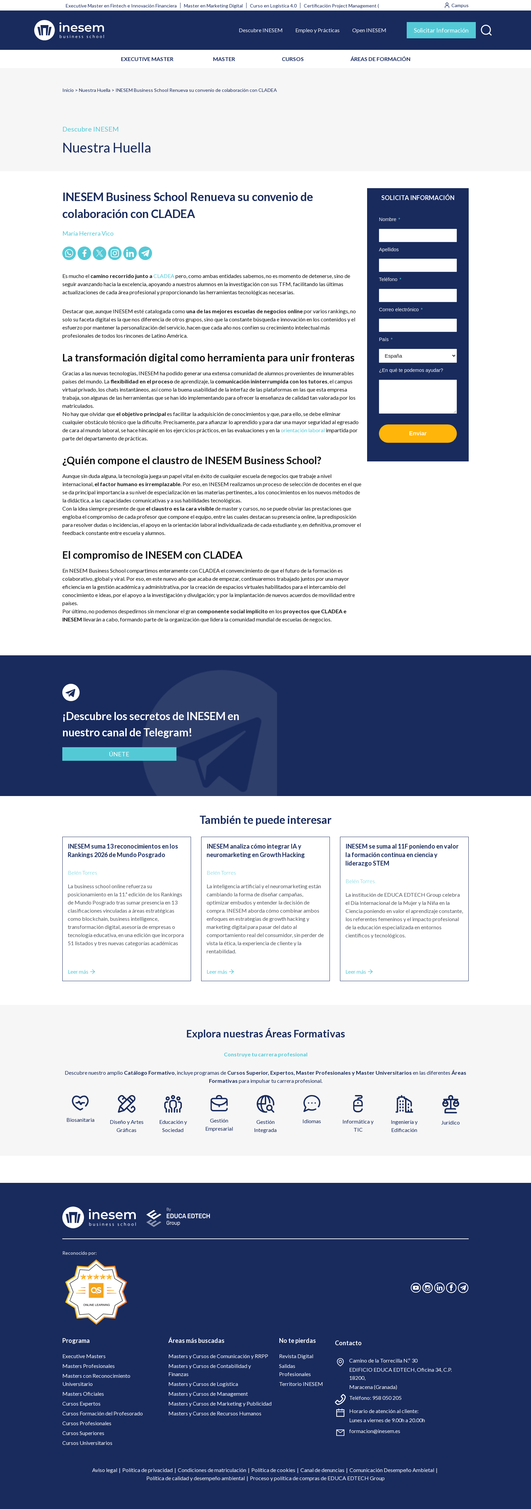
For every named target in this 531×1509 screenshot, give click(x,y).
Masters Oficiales (83, 1393)
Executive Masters (84, 1356)
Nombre (389, 219)
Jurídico (450, 1122)
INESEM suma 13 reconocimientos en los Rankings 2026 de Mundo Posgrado (123, 850)
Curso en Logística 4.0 (273, 5)
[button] (486, 28)
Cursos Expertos (81, 1403)
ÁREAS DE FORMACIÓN (380, 59)
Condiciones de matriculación (212, 1470)
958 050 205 (387, 1397)
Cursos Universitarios (87, 1442)
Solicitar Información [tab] (441, 30)
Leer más (81, 971)
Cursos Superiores (83, 1433)
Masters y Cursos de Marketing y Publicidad (220, 1403)
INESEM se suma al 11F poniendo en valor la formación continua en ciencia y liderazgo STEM (402, 854)
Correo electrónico (401, 309)
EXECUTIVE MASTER (147, 59)
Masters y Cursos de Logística (203, 1384)
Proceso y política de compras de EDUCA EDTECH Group (317, 1478)
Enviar (418, 433)
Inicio (68, 90)
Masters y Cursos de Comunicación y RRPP (218, 1356)
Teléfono (390, 279)
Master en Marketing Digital (213, 5)
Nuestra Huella (94, 90)
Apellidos (389, 249)
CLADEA (163, 276)
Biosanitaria (80, 1119)
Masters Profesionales (88, 1366)
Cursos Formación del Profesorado (102, 1413)
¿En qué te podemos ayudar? (411, 370)
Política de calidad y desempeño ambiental (195, 1478)
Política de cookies (273, 1470)
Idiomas (311, 1121)
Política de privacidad (147, 1470)
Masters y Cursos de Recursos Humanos (214, 1413)
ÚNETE (111, 754)
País (385, 339)
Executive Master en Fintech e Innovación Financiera (121, 5)
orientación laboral (303, 430)
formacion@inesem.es (374, 1431)
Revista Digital (296, 1356)
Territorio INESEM (301, 1384)
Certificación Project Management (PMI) (346, 5)
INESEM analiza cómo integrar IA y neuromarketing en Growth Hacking (256, 850)
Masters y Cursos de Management (208, 1393)
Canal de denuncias (322, 1470)
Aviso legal (104, 1470)
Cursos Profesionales (86, 1423)
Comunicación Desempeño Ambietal (391, 1470)
